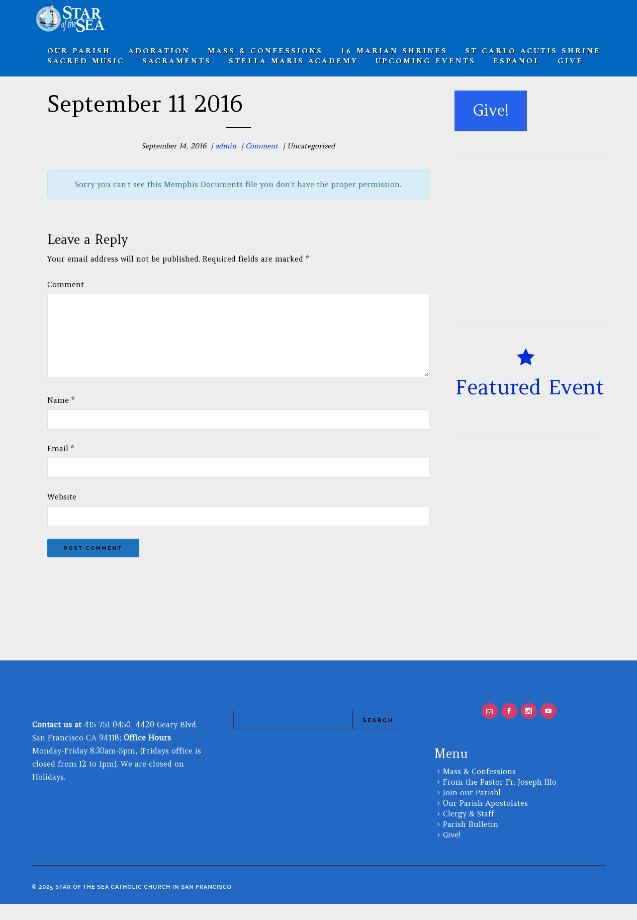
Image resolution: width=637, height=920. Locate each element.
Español (516, 61)
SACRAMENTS (176, 61)
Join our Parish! (471, 808)
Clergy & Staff (468, 829)
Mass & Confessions (479, 787)
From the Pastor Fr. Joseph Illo (500, 798)
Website (61, 513)
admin (225, 145)
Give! (451, 851)
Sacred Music (86, 61)
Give (570, 61)
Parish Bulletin (470, 840)
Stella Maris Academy (293, 61)
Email (60, 464)
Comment (261, 145)
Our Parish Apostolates (485, 819)
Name (60, 416)
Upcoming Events (426, 61)
